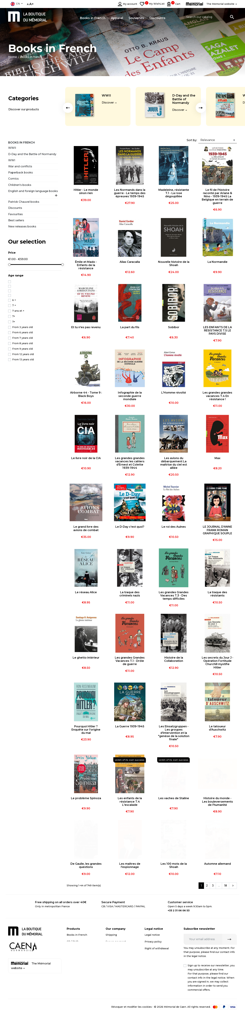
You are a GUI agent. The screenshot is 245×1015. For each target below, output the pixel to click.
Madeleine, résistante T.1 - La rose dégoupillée (173, 193)
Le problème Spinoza (86, 798)
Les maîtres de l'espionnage (129, 865)
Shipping (111, 934)
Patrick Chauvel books (23, 201)
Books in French (21, 142)
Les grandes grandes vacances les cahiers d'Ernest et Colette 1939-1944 (130, 463)
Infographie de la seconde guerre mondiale (130, 396)
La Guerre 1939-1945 (129, 726)
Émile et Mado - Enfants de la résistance (86, 265)
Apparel (71, 955)
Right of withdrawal (157, 948)
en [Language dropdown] (15, 4)
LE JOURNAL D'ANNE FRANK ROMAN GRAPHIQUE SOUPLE (217, 530)
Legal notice (152, 934)
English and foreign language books (33, 191)
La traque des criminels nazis (129, 594)
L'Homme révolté (173, 392)
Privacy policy (153, 941)
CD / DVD (72, 941)
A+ (31, 4)
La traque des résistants (217, 594)
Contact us (112, 959)
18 (225, 885)
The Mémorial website (31, 966)
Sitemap (111, 966)
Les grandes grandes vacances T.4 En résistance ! (217, 396)
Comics (13, 178)
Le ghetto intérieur (86, 657)
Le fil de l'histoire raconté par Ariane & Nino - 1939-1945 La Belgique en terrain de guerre (217, 196)
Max (217, 458)
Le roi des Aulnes (174, 526)
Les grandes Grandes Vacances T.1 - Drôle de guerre (130, 661)
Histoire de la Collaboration (173, 659)
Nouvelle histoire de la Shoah (173, 263)
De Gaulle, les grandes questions (86, 865)
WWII (106, 95)
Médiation (151, 955)
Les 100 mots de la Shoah (174, 865)
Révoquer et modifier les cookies (131, 1006)
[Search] (210, 17)
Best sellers (16, 220)
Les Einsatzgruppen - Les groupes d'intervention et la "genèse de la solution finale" (173, 733)
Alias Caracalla (130, 261)
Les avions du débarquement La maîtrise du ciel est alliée (173, 463)
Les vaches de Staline (173, 798)
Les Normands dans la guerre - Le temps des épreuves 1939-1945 (129, 193)
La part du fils (129, 327)
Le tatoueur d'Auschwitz (217, 728)
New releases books (22, 226)
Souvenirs (73, 948)
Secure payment (116, 941)
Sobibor (173, 327)
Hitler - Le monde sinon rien (86, 191)
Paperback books (20, 172)
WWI (11, 160)
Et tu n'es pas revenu (86, 327)
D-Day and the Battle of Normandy (183, 99)
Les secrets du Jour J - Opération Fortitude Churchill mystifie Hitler (217, 662)
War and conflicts (20, 166)
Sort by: (192, 140)
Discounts (15, 208)
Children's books (19, 185)
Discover (108, 102)
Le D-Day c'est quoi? (129, 526)
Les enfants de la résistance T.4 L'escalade (130, 801)
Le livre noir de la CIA (86, 458)
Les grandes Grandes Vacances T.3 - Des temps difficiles (174, 595)
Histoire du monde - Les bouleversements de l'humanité (217, 801)
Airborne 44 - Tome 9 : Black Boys (86, 394)
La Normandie (217, 261)
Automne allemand (217, 863)
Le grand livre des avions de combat (86, 528)
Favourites (15, 214)
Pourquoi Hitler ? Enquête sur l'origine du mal (85, 729)
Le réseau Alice (86, 592)
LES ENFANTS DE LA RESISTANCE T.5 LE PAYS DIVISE (217, 330)
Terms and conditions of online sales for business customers (160, 978)
